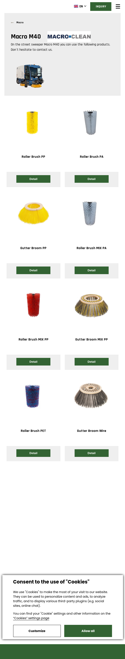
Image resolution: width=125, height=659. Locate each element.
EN (78, 6)
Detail (33, 179)
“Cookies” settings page (31, 618)
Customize (37, 631)
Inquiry (101, 6)
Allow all (88, 631)
